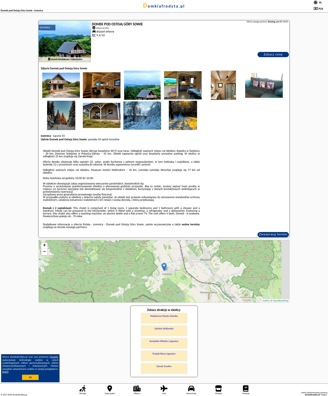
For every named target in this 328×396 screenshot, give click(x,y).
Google (54, 356)
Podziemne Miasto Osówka (164, 316)
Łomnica (45, 27)
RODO (5, 371)
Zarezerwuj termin (273, 234)
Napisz (324, 394)
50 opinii (103, 139)
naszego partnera (76, 227)
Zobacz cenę (273, 54)
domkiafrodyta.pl (164, 6)
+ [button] (44, 246)
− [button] (44, 252)
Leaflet (265, 300)
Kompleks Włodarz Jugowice (164, 341)
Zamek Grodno (164, 366)
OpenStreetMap (280, 300)
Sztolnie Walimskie (164, 328)
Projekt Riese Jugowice (164, 353)
